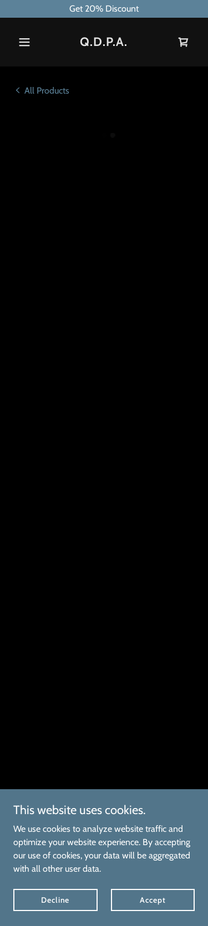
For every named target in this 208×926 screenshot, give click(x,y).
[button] (26, 42)
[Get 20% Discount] (104, 9)
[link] (104, 43)
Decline (55, 899)
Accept (152, 899)
